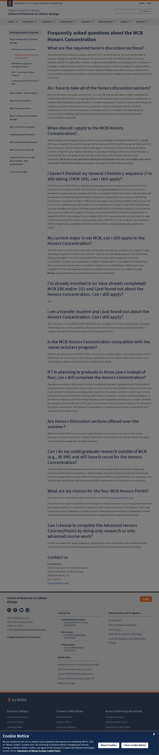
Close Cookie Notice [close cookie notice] (135, 745)
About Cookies (109, 745)
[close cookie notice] (154, 734)
